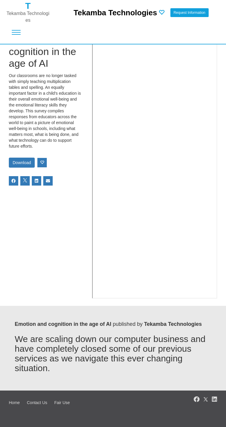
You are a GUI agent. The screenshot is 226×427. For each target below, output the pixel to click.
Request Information (189, 13)
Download (22, 162)
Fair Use (62, 402)
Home (14, 402)
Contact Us (37, 402)
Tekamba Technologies (115, 12)
